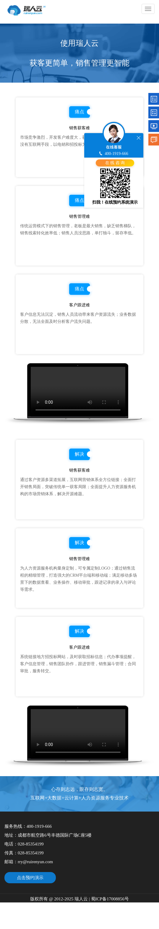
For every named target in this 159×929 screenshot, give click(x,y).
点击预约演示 (30, 877)
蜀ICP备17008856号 (109, 899)
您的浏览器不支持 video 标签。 (78, 391)
